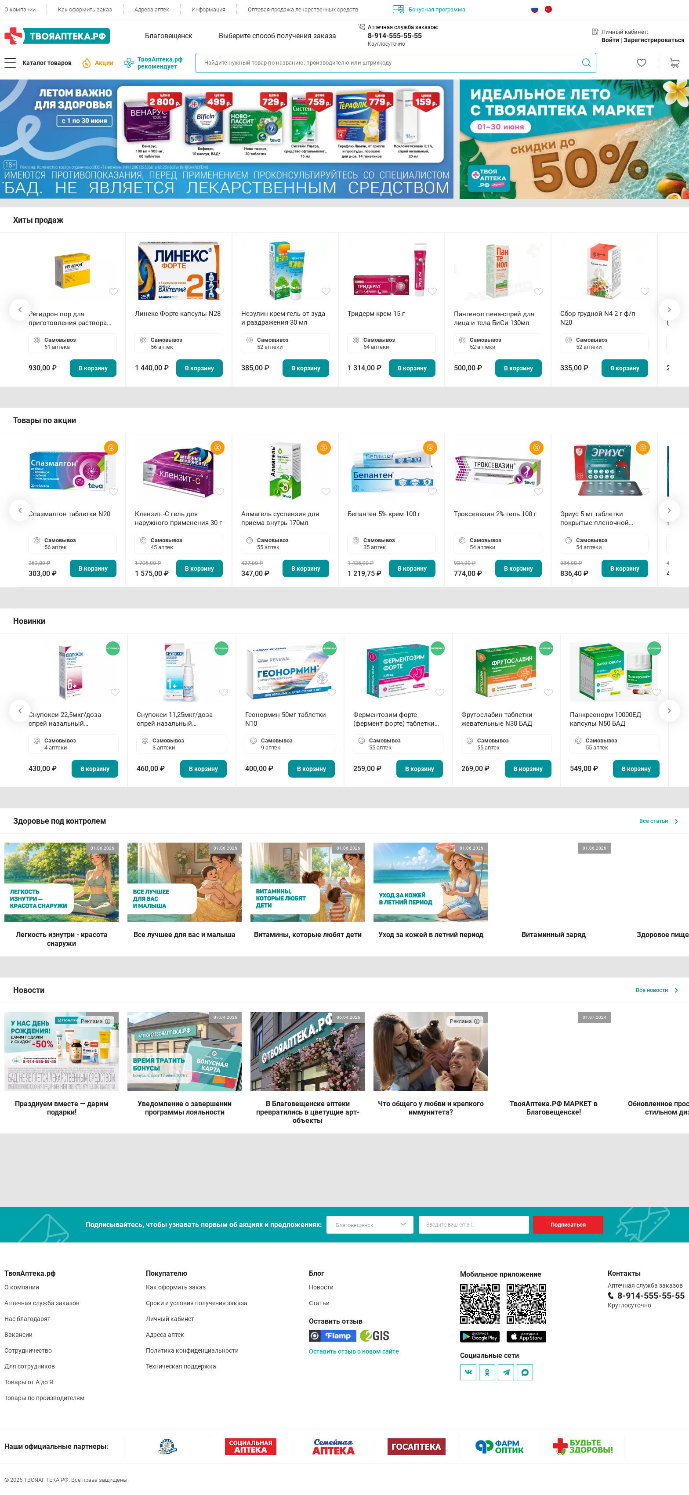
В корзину (93, 368)
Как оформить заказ (85, 9)
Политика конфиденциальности (192, 1350)
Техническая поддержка (181, 1366)
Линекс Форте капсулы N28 (178, 314)
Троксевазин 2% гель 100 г (495, 514)
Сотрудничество (28, 1350)
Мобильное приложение (500, 1274)
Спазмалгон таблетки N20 (69, 514)
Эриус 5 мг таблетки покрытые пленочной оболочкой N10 (594, 518)
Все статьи (658, 821)
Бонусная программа (429, 9)
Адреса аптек (151, 9)
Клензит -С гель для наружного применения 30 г (178, 518)
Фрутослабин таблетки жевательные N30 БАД (497, 719)
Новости (321, 1287)
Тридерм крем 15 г (376, 314)
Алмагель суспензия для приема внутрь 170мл (280, 518)
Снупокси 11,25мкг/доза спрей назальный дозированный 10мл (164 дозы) (176, 719)
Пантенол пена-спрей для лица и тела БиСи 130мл (494, 318)
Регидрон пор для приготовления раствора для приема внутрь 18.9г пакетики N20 (68, 318)
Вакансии (18, 1334)
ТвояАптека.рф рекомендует (153, 63)
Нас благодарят (27, 1318)
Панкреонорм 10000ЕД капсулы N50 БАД (605, 719)
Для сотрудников (29, 1366)
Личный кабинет (170, 1318)
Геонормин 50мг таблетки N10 (285, 719)
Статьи (319, 1303)
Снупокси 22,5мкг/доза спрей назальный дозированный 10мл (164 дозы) (68, 719)
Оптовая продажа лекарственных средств (303, 9)
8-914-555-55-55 (395, 36)
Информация (208, 9)
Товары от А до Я (28, 1382)
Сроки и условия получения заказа (196, 1303)
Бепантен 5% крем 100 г (384, 514)
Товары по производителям (44, 1397)
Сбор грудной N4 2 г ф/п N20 (597, 318)
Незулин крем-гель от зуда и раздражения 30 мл (283, 318)
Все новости (657, 990)
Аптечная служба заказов (42, 1303)
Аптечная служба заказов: (403, 27)
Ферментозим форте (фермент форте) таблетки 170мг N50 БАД (394, 719)
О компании (20, 9)
